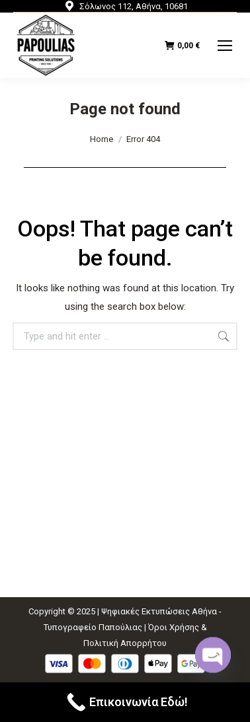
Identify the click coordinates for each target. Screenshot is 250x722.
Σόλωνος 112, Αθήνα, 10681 (125, 6)
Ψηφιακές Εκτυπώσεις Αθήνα (159, 611)
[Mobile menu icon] (225, 45)
